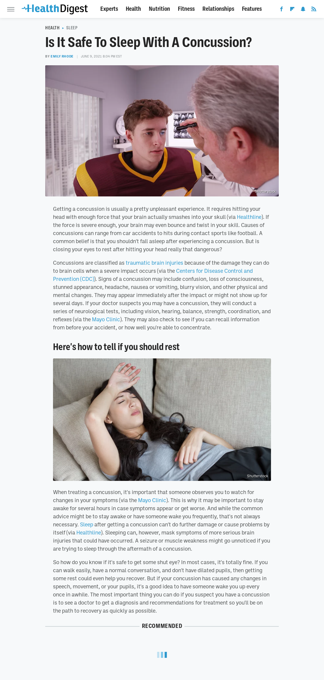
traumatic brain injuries (154, 262)
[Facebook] (281, 10)
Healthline (249, 216)
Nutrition (159, 8)
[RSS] (314, 10)
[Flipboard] (292, 10)
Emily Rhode (62, 56)
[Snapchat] (303, 10)
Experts (109, 8)
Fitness (186, 8)
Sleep (72, 27)
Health (133, 8)
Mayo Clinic (106, 319)
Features (252, 8)
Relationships (218, 8)
